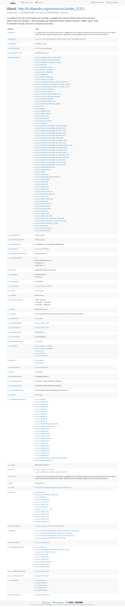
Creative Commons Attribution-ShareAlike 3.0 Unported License (79, 604)
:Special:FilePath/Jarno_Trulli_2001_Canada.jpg (53, 533)
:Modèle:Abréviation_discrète (46, 424)
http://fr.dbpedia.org (41, 12)
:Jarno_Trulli (41, 182)
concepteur (13, 274)
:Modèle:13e (41, 406)
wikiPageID (12, 43)
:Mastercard (41, 225)
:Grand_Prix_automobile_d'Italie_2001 (49, 138)
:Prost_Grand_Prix (43, 203)
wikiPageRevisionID (15, 53)
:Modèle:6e (41, 414)
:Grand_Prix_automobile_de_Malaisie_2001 (51, 150)
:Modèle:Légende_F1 (44, 460)
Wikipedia (48, 604)
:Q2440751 (40, 497)
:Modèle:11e (41, 404)
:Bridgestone (41, 74)
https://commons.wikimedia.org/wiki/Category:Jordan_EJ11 (53, 487)
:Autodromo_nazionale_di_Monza (48, 62)
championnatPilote (15, 258)
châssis (12, 270)
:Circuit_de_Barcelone (44, 89)
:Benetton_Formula (43, 67)
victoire (11, 395)
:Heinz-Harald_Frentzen (45, 167)
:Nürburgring (41, 201)
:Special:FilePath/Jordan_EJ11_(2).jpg (50, 538)
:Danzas (40, 108)
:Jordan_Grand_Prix (44, 191)
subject (11, 469)
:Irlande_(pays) (42, 179)
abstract (11, 32)
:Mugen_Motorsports (44, 199)
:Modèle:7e (41, 416)
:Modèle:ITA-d (42, 455)
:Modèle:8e (41, 419)
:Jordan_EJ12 (42, 189)
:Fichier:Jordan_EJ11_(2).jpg (46, 223)
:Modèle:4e (41, 409)
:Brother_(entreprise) (44, 77)
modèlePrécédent (15, 323)
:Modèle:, (40, 399)
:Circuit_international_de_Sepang (48, 104)
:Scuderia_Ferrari (43, 208)
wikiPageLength (13, 48)
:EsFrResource (41, 583)
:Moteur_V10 (41, 196)
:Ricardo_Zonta (42, 206)
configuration (13, 281)
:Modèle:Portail (42, 436)
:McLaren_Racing (43, 228)
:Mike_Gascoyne (43, 230)
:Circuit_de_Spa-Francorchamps (47, 96)
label (10, 483)
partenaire (12, 346)
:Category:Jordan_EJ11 (47, 494)
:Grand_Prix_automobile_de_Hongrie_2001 (51, 147)
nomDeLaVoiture (14, 332)
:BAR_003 (41, 65)
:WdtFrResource (41, 590)
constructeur (13, 286)
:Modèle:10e (41, 402)
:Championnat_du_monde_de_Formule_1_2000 (52, 84)
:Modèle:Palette (42, 433)
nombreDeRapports (15, 341)
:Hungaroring (41, 174)
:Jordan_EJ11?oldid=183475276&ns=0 (50, 526)
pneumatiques (14, 367)
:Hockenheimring (43, 169)
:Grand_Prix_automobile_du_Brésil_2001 (50, 160)
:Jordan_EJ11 (40, 492)
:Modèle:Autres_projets (44, 426)
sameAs (11, 492)
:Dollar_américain (43, 113)
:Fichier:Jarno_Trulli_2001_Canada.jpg (49, 218)
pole (11, 372)
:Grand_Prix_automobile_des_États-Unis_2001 (52, 157)
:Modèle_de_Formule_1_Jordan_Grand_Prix (51, 82)
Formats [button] (40, 2)
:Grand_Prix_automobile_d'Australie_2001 (50, 128)
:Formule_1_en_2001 (44, 79)
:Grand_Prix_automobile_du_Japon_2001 (50, 164)
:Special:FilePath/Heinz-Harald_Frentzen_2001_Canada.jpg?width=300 (60, 39)
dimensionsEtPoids (15, 300)
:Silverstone (41, 211)
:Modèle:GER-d (42, 450)
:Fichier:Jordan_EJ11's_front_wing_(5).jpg (50, 221)
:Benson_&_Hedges (44, 69)
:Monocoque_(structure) (45, 194)
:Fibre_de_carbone (43, 121)
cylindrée (12, 295)
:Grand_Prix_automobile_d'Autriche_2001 (50, 130)
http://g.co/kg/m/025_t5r (42, 521)
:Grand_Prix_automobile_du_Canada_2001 (51, 162)
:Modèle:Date (42, 431)
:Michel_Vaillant (42, 566)
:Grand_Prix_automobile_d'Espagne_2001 (50, 133)
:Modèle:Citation (42, 428)
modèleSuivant (14, 327)
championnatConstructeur (17, 253)
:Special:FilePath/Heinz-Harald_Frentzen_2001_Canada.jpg (57, 530)
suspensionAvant (14, 385)
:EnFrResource (41, 585)
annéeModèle (13, 235)
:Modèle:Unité (42, 441)
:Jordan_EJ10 (42, 186)
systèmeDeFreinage (15, 390)
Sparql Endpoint (112, 2)
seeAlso (11, 487)
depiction (11, 530)
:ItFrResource (40, 587)
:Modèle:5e (41, 411)
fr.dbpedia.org (64, 12)
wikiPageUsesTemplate (16, 399)
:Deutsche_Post (42, 111)
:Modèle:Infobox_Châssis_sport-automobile (51, 458)
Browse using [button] (27, 2)
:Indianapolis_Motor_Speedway (47, 177)
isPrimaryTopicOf (14, 542)
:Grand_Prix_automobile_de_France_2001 (50, 143)
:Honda (40, 172)
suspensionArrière (15, 381)
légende (12, 314)
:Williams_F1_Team (43, 216)
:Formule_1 (41, 123)
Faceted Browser (98, 2)
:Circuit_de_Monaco (44, 91)
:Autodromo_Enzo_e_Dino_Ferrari (48, 57)
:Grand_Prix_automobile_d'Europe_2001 (50, 135)
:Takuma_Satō (42, 213)
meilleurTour (13, 318)
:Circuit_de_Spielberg (44, 99)
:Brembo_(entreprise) (44, 72)
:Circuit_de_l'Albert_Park (45, 101)
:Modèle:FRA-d (42, 448)
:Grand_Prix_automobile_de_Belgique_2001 (51, 140)
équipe (11, 465)
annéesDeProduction (16, 239)
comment (11, 476)
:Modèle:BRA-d (42, 445)
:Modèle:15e (41, 443)
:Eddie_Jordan (42, 116)
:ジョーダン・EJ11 (43, 509)
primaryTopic (14, 594)
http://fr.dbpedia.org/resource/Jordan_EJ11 (51, 9)
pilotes (11, 360)
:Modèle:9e (41, 421)
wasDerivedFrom (14, 526)
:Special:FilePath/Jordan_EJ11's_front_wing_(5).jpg (54, 535)
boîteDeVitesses (14, 244)
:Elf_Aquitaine (42, 118)
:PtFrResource (41, 580)
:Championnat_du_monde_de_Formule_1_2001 (52, 86)
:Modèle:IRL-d (42, 453)
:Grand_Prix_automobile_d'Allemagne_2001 (51, 125)
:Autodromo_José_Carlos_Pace (47, 60)
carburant (12, 249)
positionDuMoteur (15, 376)
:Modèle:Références (44, 438)
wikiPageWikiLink (14, 57)
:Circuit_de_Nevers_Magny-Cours (48, 94)
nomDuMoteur (14, 337)
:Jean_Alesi (41, 184)
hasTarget (13, 580)
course (11, 290)
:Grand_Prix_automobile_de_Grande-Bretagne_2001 (54, 145)
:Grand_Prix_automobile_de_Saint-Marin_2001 (52, 155)
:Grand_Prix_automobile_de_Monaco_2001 (51, 152)
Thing (20, 12)
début (11, 309)
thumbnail (12, 39)
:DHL (39, 106)
